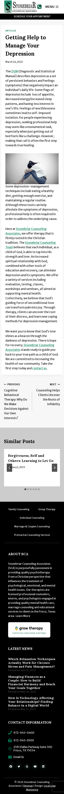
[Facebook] (11, 766)
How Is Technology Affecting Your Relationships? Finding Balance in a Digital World (31, 701)
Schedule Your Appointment (32, 16)
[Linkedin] (43, 766)
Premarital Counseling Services (32, 535)
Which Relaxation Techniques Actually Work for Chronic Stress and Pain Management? (31, 662)
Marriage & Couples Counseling (32, 526)
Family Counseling (19, 509)
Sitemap (28, 785)
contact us (39, 368)
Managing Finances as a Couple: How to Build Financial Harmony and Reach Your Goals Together (31, 682)
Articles (10, 30)
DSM (14, 71)
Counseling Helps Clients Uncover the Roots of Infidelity (47, 394)
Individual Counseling (32, 517)
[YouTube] (35, 766)
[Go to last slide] (9, 468)
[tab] (25, 489)
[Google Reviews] (27, 766)
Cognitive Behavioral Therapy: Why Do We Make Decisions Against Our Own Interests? (16, 401)
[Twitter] (19, 766)
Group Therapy (46, 509)
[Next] (54, 468)
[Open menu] (52, 6)
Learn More (23, 616)
